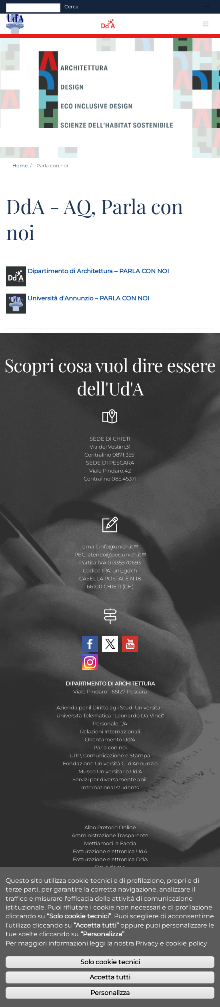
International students (110, 787)
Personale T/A (110, 723)
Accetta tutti (110, 983)
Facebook (90, 644)
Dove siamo (110, 867)
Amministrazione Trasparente (110, 835)
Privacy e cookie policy (171, 948)
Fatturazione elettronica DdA (110, 859)
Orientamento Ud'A (110, 739)
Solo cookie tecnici (110, 967)
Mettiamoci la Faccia (110, 843)
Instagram (90, 662)
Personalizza (110, 998)
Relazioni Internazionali (110, 731)
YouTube (130, 644)
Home (20, 166)
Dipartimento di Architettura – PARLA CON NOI (98, 271)
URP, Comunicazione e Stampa (110, 755)
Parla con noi (110, 747)
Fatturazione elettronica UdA (110, 851)
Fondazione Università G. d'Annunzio (110, 763)
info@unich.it (118, 546)
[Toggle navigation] (207, 7)
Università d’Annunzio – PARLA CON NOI (89, 298)
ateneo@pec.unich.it (117, 554)
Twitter (110, 644)
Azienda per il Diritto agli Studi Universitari (110, 707)
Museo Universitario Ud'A (110, 771)
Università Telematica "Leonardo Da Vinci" (110, 715)
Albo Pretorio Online (110, 827)
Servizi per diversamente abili (110, 779)
